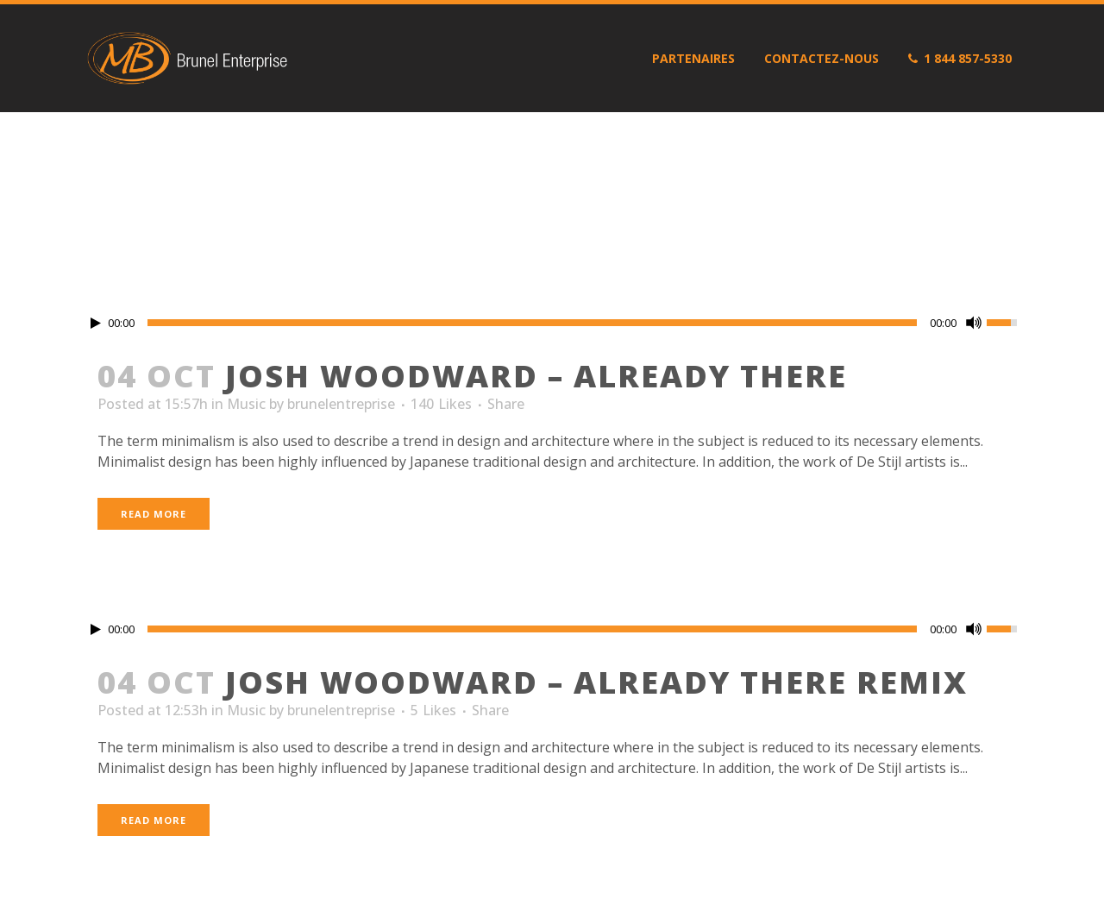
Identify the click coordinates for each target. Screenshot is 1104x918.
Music (246, 403)
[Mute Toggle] (974, 323)
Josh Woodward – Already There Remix (596, 682)
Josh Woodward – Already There (536, 376)
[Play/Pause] (96, 323)
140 (441, 404)
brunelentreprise (341, 403)
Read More (153, 513)
